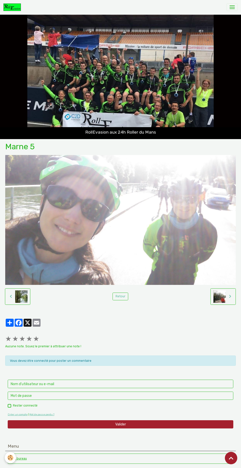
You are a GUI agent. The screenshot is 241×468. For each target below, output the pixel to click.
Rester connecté (25, 405)
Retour (120, 296)
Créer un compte (18, 414)
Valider (120, 424)
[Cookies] (10, 457)
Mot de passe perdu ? (41, 414)
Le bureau (19, 458)
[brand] (13, 7)
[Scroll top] (231, 458)
